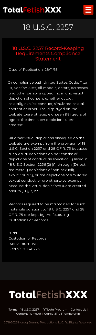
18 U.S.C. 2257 (29, 309)
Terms (12, 309)
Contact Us (78, 309)
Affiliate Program (54, 309)
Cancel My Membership (62, 313)
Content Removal (28, 313)
